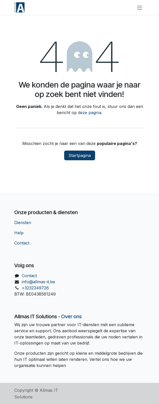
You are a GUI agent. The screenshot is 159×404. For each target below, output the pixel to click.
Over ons (71, 316)
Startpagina (80, 155)
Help (19, 232)
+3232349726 (35, 287)
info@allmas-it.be (38, 281)
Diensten (22, 222)
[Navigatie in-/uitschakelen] (139, 7)
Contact (21, 243)
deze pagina (89, 112)
